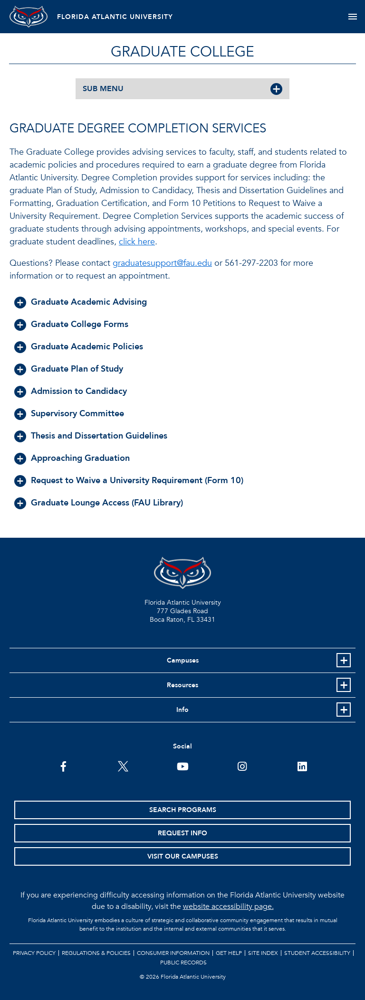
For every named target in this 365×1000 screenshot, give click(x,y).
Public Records (183, 962)
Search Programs (182, 809)
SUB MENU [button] (103, 89)
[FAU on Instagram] (242, 765)
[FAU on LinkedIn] (302, 765)
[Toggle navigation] (352, 16)
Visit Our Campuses (182, 856)
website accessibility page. (228, 906)
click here (137, 242)
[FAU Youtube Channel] (183, 765)
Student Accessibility (317, 953)
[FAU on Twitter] (123, 765)
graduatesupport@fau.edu (162, 263)
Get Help (229, 953)
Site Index (263, 953)
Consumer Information (173, 953)
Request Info (182, 833)
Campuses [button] (183, 660)
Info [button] (182, 709)
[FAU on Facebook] (63, 765)
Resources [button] (182, 685)
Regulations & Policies (96, 953)
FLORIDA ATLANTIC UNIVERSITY (115, 16)
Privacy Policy (34, 953)
